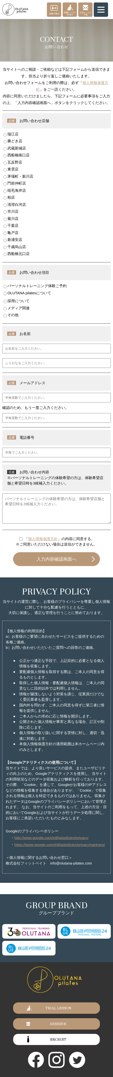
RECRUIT (58, 1039)
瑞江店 (11, 134)
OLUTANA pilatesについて (27, 293)
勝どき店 (12, 141)
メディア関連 (16, 308)
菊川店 (11, 218)
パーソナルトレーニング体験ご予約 (35, 286)
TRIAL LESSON (58, 1008)
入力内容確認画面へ (56, 559)
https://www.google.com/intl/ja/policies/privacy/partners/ (59, 845)
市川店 (11, 211)
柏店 (9, 197)
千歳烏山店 (14, 247)
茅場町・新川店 (18, 176)
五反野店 (12, 162)
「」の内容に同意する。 (59, 539)
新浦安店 (12, 239)
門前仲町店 (14, 183)
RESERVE (58, 1024)
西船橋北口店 (16, 254)
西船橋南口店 (16, 155)
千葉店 (11, 225)
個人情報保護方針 (43, 539)
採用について (16, 301)
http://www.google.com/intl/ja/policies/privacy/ (51, 838)
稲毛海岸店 (14, 190)
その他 (11, 315)
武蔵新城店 (14, 148)
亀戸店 (11, 233)
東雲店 (11, 169)
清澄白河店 (14, 204)
